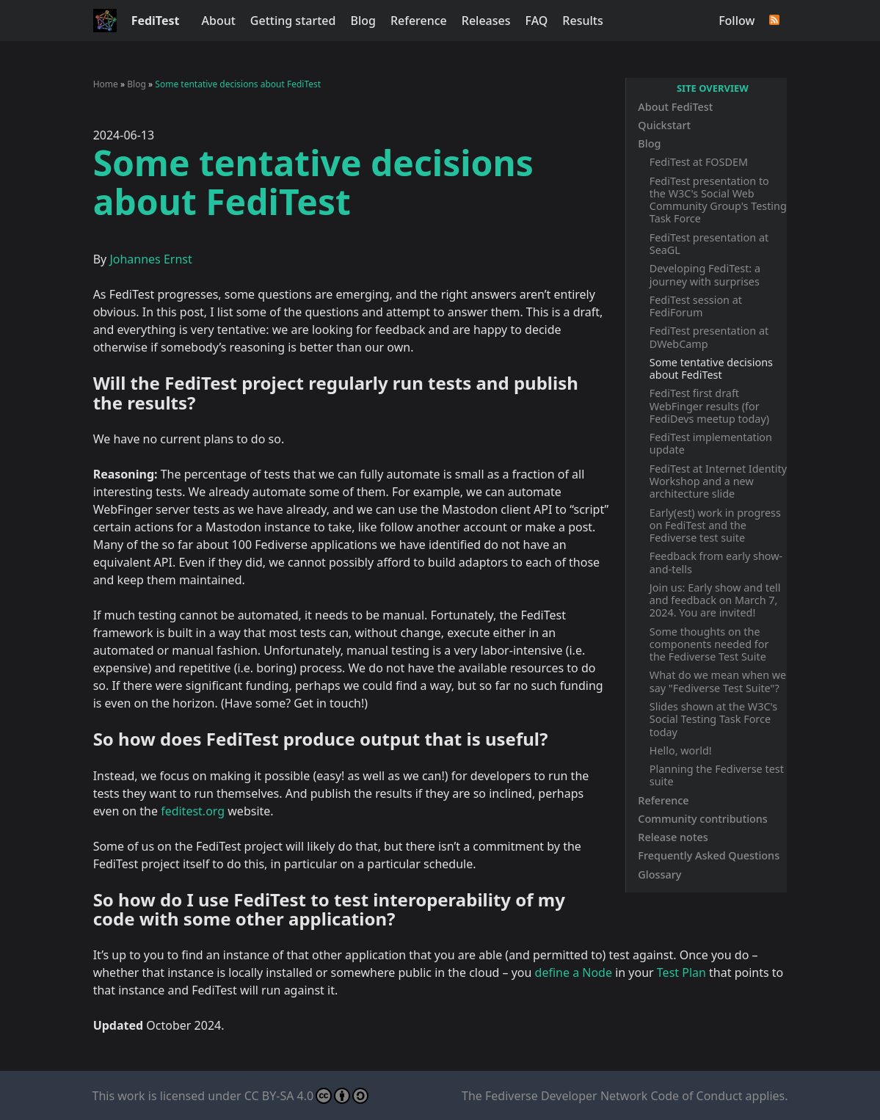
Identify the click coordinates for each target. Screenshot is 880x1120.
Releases (486, 20)
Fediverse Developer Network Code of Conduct (613, 1096)
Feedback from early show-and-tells (716, 562)
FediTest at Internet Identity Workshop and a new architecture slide (718, 481)
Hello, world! (681, 750)
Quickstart (664, 125)
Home (105, 84)
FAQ (537, 20)
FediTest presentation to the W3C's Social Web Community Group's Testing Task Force (718, 200)
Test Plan (681, 972)
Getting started (293, 20)
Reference (418, 20)
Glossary (659, 874)
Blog (362, 20)
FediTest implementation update (711, 443)
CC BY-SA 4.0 (306, 1096)
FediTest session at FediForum (696, 306)
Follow (736, 20)
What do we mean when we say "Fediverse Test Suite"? (718, 681)
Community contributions (703, 819)
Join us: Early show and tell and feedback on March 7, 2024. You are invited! (715, 600)
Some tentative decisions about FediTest (711, 368)
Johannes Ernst (150, 259)
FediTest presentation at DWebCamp (709, 337)
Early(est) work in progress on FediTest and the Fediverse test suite (715, 525)
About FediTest (675, 107)
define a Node (573, 972)
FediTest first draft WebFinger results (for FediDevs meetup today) (709, 406)
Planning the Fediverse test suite (717, 775)
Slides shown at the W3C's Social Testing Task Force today (713, 719)
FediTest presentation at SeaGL (709, 243)
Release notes (673, 837)
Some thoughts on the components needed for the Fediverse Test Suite (709, 644)
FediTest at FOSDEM (699, 162)
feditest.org (193, 811)
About (219, 20)
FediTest (155, 20)
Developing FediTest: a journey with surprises (705, 274)
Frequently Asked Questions (708, 855)
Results (582, 20)
